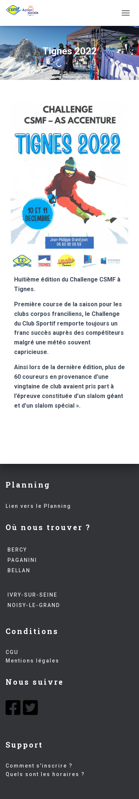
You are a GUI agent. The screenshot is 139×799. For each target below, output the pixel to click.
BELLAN (18, 570)
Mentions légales (32, 661)
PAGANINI (21, 560)
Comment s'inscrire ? (39, 766)
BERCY (16, 550)
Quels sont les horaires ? (45, 774)
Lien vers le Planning (38, 506)
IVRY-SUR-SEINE (31, 595)
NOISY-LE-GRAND (33, 605)
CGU (12, 652)
